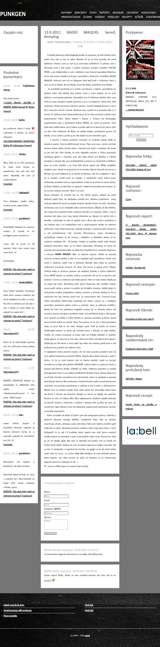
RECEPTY (127, 17)
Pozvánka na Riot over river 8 (140, 319)
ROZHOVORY (148, 12)
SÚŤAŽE (139, 17)
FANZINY (100, 17)
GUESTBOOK (153, 17)
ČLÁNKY (87, 17)
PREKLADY (113, 17)
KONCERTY (81, 12)
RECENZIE (118, 12)
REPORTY (104, 12)
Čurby (128, 199)
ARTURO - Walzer (134, 379)
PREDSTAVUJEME (70, 17)
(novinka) (7, 184)
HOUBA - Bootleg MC (136, 268)
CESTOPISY (132, 12)
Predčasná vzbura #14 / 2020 (139, 349)
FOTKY (93, 12)
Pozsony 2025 (132, 293)
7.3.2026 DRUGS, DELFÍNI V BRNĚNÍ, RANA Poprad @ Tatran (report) (18, 107)
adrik (87, 636)
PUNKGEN (13, 14)
